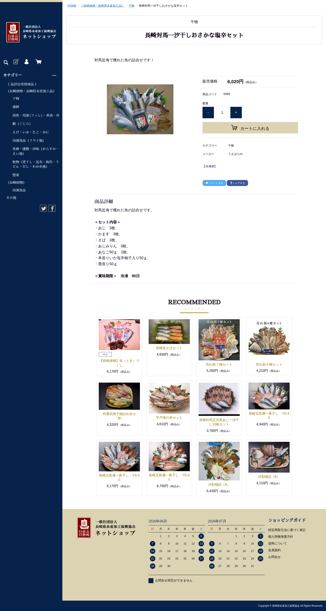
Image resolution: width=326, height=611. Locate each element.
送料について (277, 543)
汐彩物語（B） (269, 476)
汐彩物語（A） (219, 484)
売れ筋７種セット (219, 364)
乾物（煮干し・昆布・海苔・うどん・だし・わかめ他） (35, 164)
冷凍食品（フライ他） (29, 140)
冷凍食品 (19, 190)
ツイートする (214, 183)
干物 (15, 98)
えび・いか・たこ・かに (30, 132)
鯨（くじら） (22, 124)
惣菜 (15, 175)
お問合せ (274, 557)
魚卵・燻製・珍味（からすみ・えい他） (35, 151)
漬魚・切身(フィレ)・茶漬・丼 (35, 115)
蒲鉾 (15, 107)
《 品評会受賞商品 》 (22, 84)
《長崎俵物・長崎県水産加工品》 (31, 91)
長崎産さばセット (169, 348)
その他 (11, 198)
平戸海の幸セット (169, 417)
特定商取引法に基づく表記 (287, 530)
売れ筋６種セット (269, 364)
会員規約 (274, 550)
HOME (72, 5)
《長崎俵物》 (16, 182)
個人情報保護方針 (280, 536)
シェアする (237, 183)
